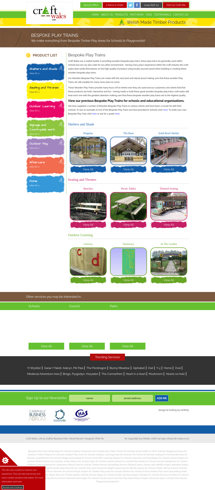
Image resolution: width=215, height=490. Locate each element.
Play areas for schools (111, 471)
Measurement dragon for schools (82, 478)
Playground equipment (107, 481)
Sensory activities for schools (174, 475)
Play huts (60, 475)
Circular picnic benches (111, 478)
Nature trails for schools (80, 464)
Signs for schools (98, 461)
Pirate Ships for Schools (60, 451)
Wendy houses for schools (143, 468)
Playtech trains (135, 464)
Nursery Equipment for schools (172, 461)
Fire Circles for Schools (143, 454)
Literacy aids (149, 464)
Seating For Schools (165, 454)
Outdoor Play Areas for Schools (80, 454)
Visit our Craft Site (176, 5)
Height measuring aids (118, 468)
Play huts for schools (76, 468)
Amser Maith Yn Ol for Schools (150, 451)
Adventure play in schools (162, 478)
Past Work (137, 14)
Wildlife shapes (163, 464)
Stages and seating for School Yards (80, 458)
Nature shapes (141, 478)
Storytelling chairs (178, 471)
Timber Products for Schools (50, 454)
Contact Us (180, 14)
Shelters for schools (132, 471)
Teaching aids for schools (53, 478)
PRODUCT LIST (45, 55)
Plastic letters (48, 475)
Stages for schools (106, 475)
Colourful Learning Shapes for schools (151, 458)
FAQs (149, 14)
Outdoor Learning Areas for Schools (113, 454)
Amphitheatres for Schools (48, 458)
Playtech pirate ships (55, 468)
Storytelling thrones (117, 464)
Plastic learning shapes (127, 475)
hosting (173, 410)
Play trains (164, 471)
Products (121, 14)
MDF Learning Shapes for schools (114, 458)
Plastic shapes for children (87, 471)
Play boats (128, 478)
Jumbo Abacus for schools (76, 461)
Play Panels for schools (145, 461)
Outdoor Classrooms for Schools (88, 451)
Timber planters (73, 475)
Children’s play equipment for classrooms (47, 464)
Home (95, 14)
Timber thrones (99, 464)
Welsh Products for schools (49, 461)
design (162, 410)
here (165, 110)
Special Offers (91, 5)
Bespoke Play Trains (38, 451)
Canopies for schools (149, 475)
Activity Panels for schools (120, 461)
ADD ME (162, 398)
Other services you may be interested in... (54, 296)
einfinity (185, 410)
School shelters (150, 471)
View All (88, 169)
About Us (107, 14)
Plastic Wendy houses (167, 468)
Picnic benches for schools (60, 471)
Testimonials (162, 14)
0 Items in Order (114, 5)
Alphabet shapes (179, 464)
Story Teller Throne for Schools (120, 451)
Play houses (181, 478)
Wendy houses (88, 475)
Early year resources (96, 468)
